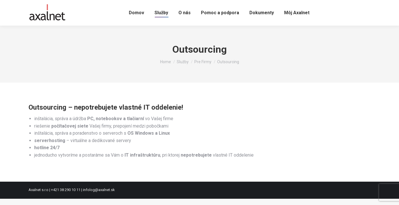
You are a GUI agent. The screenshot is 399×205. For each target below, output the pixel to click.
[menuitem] (136, 12)
